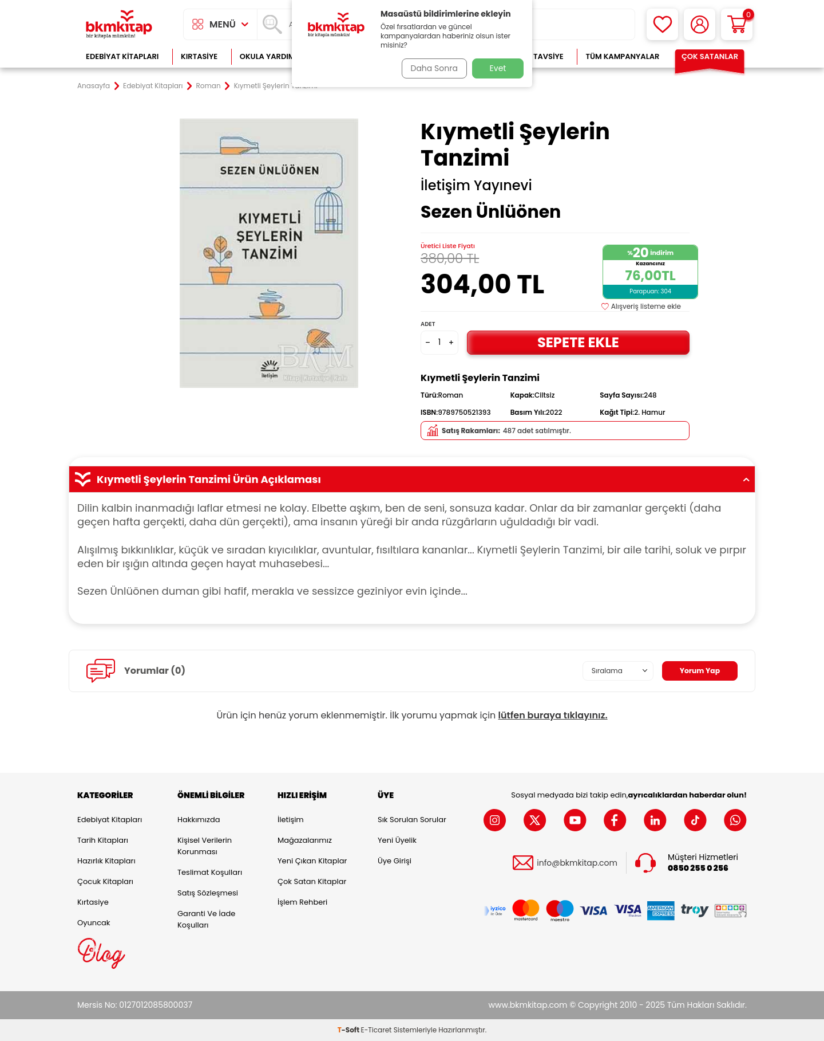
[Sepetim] (736, 24)
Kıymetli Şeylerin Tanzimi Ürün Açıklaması (412, 479)
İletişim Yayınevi (476, 185)
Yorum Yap (697, 671)
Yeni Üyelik (397, 840)
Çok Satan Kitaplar (312, 881)
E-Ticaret (376, 1030)
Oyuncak (93, 922)
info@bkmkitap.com (577, 863)
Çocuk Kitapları (105, 881)
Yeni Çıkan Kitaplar (312, 860)
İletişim (291, 819)
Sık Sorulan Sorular (412, 819)
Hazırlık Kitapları (106, 860)
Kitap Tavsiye (537, 56)
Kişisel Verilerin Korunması (204, 846)
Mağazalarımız (305, 840)
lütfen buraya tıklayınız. (553, 715)
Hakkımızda (198, 819)
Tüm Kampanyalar (622, 56)
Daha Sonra (430, 68)
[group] (268, 253)
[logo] (119, 24)
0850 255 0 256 (698, 868)
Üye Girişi (394, 860)
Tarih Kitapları (102, 840)
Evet (498, 68)
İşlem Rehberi (302, 902)
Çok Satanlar (710, 56)
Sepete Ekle (578, 342)
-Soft (349, 1030)
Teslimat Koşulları (209, 872)
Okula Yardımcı (271, 56)
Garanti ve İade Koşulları (206, 919)
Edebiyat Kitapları (122, 56)
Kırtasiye (199, 56)
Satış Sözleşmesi (207, 892)
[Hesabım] (699, 24)
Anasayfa (93, 86)
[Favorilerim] (662, 24)
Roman (208, 86)
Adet (428, 324)
